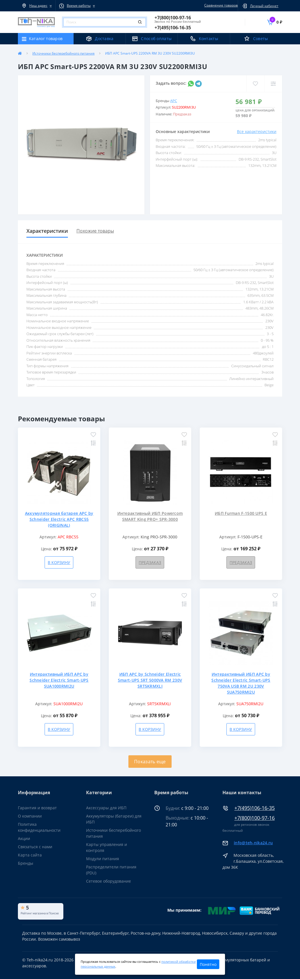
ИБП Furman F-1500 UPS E (241, 513)
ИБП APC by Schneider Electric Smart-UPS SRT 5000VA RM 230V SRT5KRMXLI (150, 680)
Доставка (104, 38)
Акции (24, 838)
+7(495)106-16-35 (254, 808)
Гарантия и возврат (37, 807)
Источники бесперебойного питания (63, 53)
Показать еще (150, 761)
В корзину (59, 562)
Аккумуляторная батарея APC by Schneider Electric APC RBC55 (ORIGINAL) (59, 519)
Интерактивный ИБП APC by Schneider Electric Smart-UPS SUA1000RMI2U (59, 680)
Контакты (208, 38)
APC (173, 100)
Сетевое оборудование (108, 881)
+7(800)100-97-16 (254, 818)
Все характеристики (256, 131)
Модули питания (102, 858)
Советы (260, 38)
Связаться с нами (35, 846)
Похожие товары (95, 231)
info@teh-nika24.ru (253, 842)
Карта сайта (30, 855)
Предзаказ (150, 562)
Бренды (25, 863)
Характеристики (47, 230)
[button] (36, 5)
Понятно (208, 964)
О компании (30, 816)
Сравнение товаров (220, 5)
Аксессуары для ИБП (106, 807)
